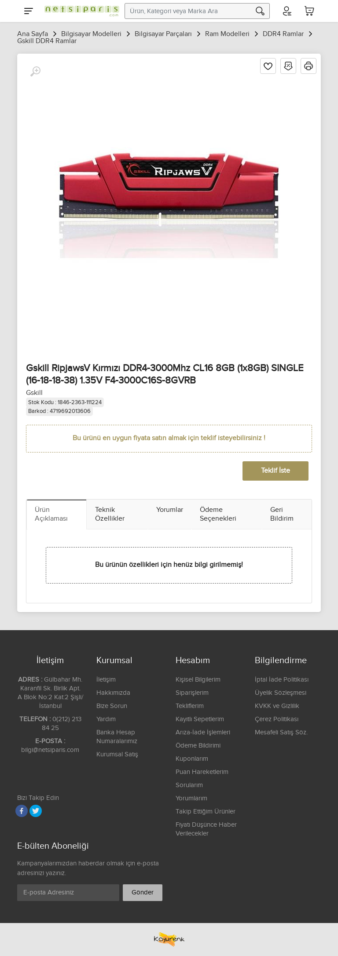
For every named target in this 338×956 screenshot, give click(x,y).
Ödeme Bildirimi (198, 745)
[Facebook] (21, 811)
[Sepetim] (309, 11)
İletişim (106, 679)
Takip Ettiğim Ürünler (205, 811)
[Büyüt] (35, 71)
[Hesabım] (286, 11)
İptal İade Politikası (282, 679)
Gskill (34, 393)
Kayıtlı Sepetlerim (200, 719)
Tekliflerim (190, 706)
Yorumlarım (191, 798)
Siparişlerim (192, 693)
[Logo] (79, 11)
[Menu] (28, 11)
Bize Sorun (111, 706)
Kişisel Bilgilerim (198, 679)
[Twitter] (35, 811)
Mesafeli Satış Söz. (281, 732)
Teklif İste (275, 471)
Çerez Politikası (276, 719)
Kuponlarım (192, 759)
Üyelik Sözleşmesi (280, 693)
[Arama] (260, 11)
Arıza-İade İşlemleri (203, 732)
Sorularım (189, 785)
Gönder (143, 892)
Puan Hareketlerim (202, 772)
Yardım (106, 719)
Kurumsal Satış (117, 754)
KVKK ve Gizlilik (277, 706)
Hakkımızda (113, 693)
